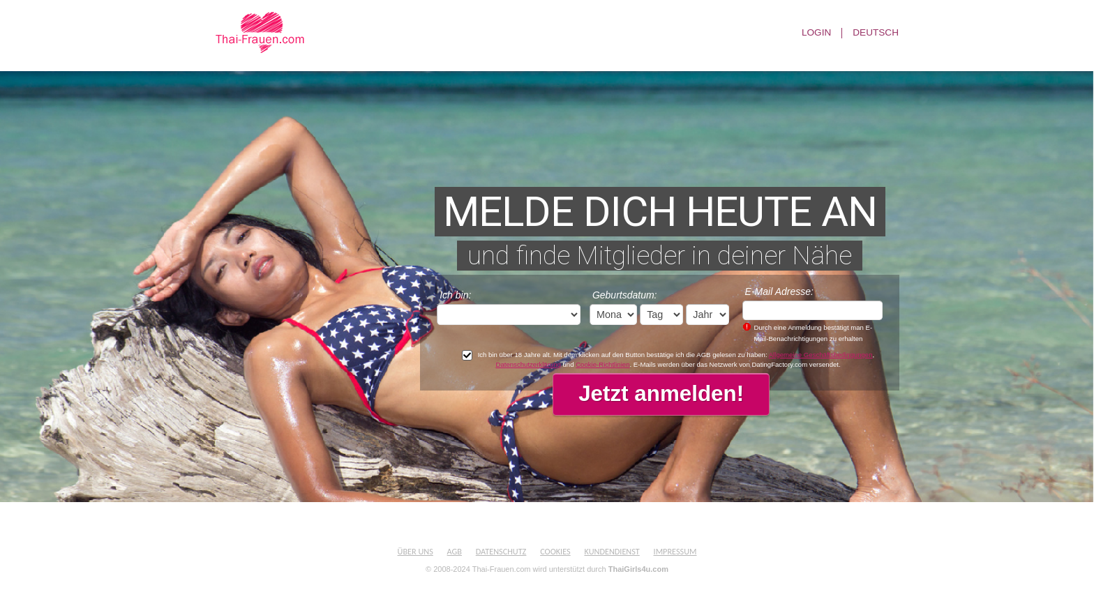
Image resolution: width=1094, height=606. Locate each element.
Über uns (415, 551)
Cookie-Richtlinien (602, 364)
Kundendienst (611, 551)
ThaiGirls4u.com (638, 569)
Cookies (555, 551)
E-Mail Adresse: (779, 291)
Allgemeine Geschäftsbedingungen (821, 354)
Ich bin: (455, 295)
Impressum (675, 551)
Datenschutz (501, 551)
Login (816, 33)
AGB (454, 551)
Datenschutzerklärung (528, 364)
